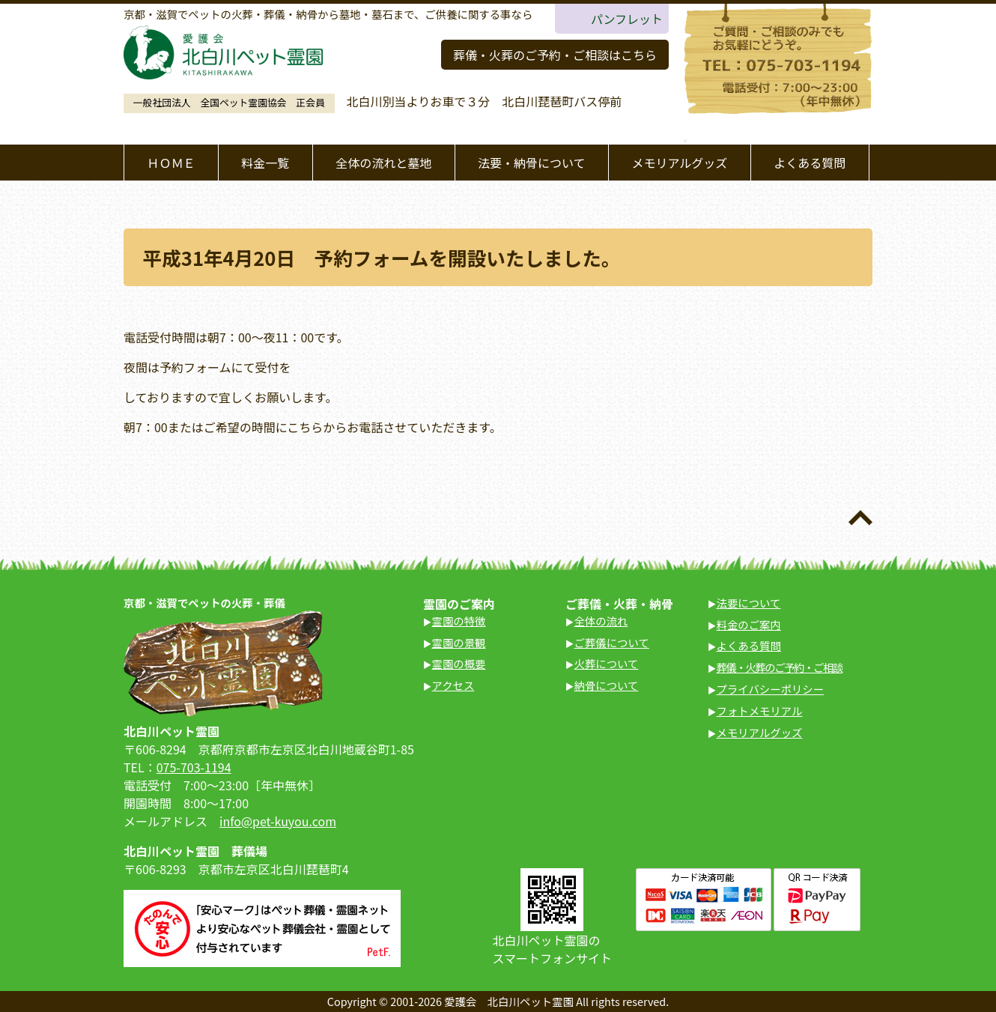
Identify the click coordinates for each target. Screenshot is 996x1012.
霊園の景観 (459, 642)
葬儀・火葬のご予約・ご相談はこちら (555, 55)
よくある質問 (809, 163)
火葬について (606, 663)
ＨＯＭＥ (171, 163)
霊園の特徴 (459, 620)
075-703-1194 (194, 767)
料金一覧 (265, 163)
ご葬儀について (611, 642)
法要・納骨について (532, 163)
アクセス (453, 685)
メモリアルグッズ (679, 163)
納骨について (606, 685)
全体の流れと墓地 (383, 163)
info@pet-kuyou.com (277, 821)
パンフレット (627, 19)
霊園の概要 (459, 663)
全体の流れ (601, 620)
